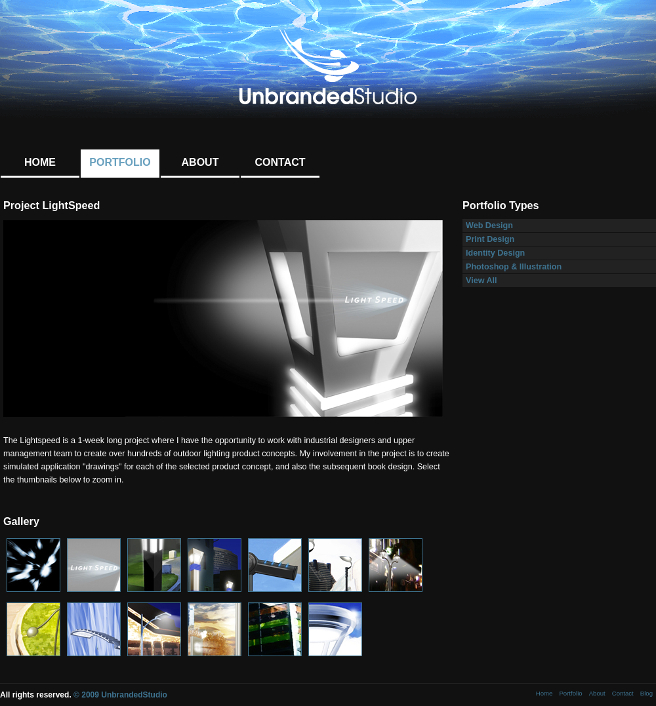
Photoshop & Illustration (514, 266)
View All (481, 280)
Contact (280, 162)
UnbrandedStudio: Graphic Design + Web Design (328, 67)
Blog (646, 693)
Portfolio (119, 162)
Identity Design (495, 253)
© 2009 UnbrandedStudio (120, 694)
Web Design (489, 225)
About (200, 162)
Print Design (490, 239)
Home (40, 162)
